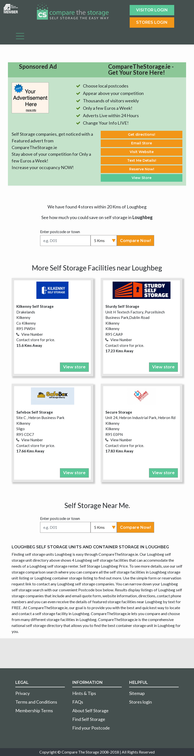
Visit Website (142, 152)
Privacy (22, 693)
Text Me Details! (141, 160)
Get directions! (141, 134)
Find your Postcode (91, 728)
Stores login (140, 702)
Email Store (141, 143)
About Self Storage (90, 710)
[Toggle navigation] (20, 36)
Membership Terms (34, 710)
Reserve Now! (141, 169)
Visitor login (152, 10)
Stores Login (152, 22)
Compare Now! (135, 240)
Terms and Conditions (36, 702)
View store (74, 367)
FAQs (77, 702)
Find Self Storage (88, 719)
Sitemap (137, 693)
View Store (141, 178)
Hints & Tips (84, 693)
